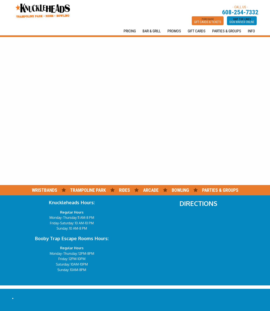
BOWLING (180, 190)
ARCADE (151, 190)
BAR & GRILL (152, 31)
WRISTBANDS (44, 190)
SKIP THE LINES (241, 21)
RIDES (125, 190)
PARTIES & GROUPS (226, 31)
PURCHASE (207, 21)
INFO (251, 31)
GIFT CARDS (196, 31)
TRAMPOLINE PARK (88, 190)
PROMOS (174, 31)
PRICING (130, 31)
